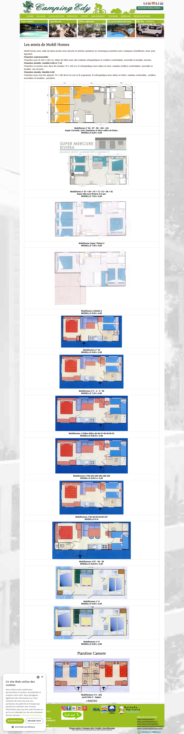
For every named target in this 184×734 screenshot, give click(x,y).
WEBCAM (126, 16)
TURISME (113, 16)
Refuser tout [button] (34, 721)
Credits (98, 728)
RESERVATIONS (142, 16)
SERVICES (72, 16)
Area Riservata (109, 728)
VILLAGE (41, 16)
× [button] (42, 677)
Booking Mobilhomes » (150, 8)
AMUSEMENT (98, 16)
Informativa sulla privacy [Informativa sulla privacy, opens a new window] (31, 715)
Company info (88, 728)
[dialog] (24, 702)
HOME (30, 16)
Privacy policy (75, 728)
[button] (24, 727)
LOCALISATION (56, 16)
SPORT (84, 16)
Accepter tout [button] (15, 721)
